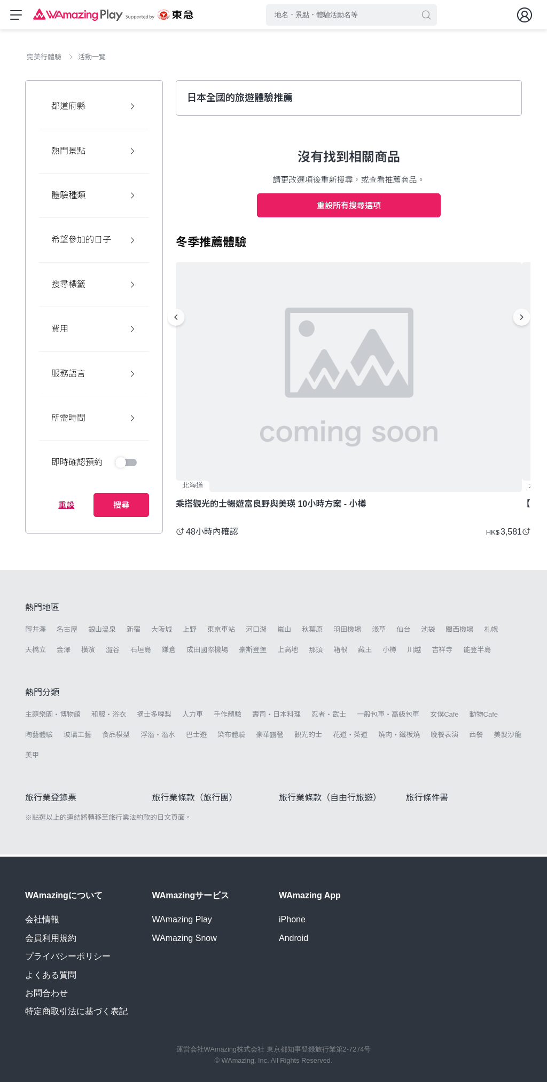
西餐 (476, 737)
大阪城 (161, 632)
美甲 (32, 758)
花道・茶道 (350, 737)
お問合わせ (46, 993)
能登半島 (477, 652)
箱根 (340, 652)
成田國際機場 (207, 652)
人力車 (192, 716)
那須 (316, 652)
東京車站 (221, 632)
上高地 (287, 652)
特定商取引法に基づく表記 (76, 1011)
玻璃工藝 (77, 737)
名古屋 (67, 632)
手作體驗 (227, 716)
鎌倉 (169, 652)
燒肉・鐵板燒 (399, 737)
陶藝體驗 (39, 737)
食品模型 (116, 737)
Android (293, 938)
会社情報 (42, 919)
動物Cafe (484, 716)
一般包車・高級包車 (388, 716)
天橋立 (35, 652)
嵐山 (284, 632)
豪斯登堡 (253, 652)
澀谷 (113, 652)
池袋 (428, 632)
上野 (190, 632)
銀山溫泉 (102, 632)
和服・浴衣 (108, 716)
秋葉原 (312, 632)
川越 (414, 652)
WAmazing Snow (184, 938)
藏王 (365, 652)
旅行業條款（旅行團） (195, 800)
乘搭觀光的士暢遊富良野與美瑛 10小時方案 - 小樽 (271, 506)
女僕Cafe (444, 716)
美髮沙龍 (507, 737)
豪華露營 (270, 737)
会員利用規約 (50, 938)
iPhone (292, 919)
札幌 (491, 632)
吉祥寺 (442, 652)
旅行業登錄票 (50, 800)
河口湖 (256, 632)
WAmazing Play (182, 919)
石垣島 (140, 652)
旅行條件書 (427, 800)
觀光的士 (308, 737)
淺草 (379, 632)
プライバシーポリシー (68, 956)
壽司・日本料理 (276, 716)
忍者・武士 (328, 716)
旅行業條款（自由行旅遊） (330, 800)
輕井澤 (35, 632)
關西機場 (459, 632)
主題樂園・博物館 (53, 716)
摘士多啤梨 (154, 716)
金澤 (64, 652)
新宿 (133, 632)
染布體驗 (231, 737)
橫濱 (88, 652)
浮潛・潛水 (157, 737)
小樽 (389, 652)
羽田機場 (347, 632)
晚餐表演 (444, 737)
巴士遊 (196, 737)
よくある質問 (50, 974)
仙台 (403, 632)
